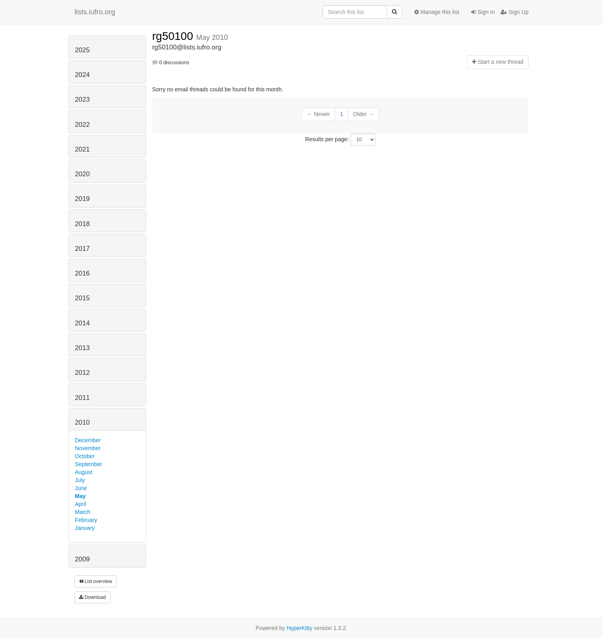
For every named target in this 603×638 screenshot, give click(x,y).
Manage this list (436, 12)
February (86, 520)
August (83, 472)
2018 (82, 224)
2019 (82, 199)
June (81, 488)
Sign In (483, 12)
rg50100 (174, 36)
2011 (82, 398)
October (85, 456)
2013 (82, 348)
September (88, 464)
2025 (82, 50)
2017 (82, 248)
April (80, 504)
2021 (82, 149)
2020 (82, 174)
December (88, 440)
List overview (95, 581)
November (88, 448)
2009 (82, 559)
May (80, 496)
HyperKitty (300, 628)
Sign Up (515, 12)
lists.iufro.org (94, 12)
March (82, 512)
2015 (82, 298)
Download (92, 597)
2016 (82, 273)
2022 (82, 124)
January (85, 528)
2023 (82, 99)
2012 (82, 372)
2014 (82, 323)
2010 (82, 422)
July (80, 480)
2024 (82, 75)
